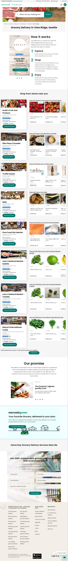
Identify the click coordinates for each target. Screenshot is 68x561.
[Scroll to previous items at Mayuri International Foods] (28, 329)
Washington (22, 24)
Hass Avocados (49, 302)
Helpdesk (37, 522)
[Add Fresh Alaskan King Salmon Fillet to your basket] (42, 232)
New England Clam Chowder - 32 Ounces (35, 150)
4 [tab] (42, 399)
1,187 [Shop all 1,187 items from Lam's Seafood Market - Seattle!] (9, 277)
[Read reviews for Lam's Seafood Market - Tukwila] (7, 302)
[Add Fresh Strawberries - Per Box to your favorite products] (32, 113)
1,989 (46, 317)
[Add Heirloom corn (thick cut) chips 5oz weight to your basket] (42, 202)
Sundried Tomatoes (35, 180)
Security (37, 534)
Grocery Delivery (13, 24)
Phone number (41, 480)
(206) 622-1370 (5, 116)
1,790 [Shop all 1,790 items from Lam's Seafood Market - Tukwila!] (10, 310)
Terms (36, 528)
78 (41, 164)
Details (33, 118)
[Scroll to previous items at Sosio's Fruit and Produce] (28, 113)
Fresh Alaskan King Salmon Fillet (34, 239)
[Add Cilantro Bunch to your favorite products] (48, 330)
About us (50, 529)
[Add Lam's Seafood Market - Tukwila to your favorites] (23, 291)
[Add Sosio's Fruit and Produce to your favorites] (23, 107)
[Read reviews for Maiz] (6, 208)
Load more (34, 353)
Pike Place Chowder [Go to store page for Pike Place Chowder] (11, 143)
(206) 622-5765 (5, 235)
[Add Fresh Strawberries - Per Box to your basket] (42, 110)
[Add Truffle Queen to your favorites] (23, 170)
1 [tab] (35, 399)
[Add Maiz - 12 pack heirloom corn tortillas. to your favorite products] (63, 205)
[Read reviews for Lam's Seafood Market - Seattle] (7, 269)
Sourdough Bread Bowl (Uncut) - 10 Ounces (51, 150)
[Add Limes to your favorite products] (47, 266)
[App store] (37, 555)
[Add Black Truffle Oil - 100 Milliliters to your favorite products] (47, 177)
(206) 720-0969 (6, 267)
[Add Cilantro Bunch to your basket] (58, 327)
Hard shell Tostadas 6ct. (52, 208)
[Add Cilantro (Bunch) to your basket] (42, 263)
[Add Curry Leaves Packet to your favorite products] (32, 330)
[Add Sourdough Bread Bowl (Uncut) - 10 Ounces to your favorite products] (47, 147)
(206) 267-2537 (5, 146)
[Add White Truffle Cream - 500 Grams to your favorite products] (63, 177)
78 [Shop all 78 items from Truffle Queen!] (9, 185)
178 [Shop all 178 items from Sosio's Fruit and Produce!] (9, 126)
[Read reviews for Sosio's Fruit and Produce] (7, 119)
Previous (34, 390)
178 (45, 100)
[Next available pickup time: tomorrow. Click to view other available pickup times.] (8, 123)
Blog (36, 531)
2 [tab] (19, 78)
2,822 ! (20, 70)
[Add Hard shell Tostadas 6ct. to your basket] (58, 202)
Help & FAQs (54, 1)
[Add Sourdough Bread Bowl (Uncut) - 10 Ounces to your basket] (58, 143)
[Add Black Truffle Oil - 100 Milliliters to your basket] (58, 174)
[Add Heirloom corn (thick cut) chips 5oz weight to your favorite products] (32, 205)
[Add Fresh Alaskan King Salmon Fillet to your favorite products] (32, 236)
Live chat (64, 1)
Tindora (63, 334)
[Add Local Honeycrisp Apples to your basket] (58, 110)
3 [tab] (21, 78)
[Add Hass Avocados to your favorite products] (48, 299)
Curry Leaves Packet (35, 334)
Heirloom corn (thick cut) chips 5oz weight (36, 209)
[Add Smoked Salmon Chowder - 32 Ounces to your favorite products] (62, 147)
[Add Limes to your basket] (58, 263)
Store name (14, 474)
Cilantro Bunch (49, 334)
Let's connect (35, 493)
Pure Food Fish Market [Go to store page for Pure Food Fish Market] (12, 232)
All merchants (51, 510)
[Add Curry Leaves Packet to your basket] (42, 327)
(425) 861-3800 (5, 334)
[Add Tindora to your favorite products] (63, 330)
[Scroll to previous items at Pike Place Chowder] (28, 146)
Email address (14, 480)
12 (38, 192)
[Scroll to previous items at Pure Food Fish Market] (28, 235)
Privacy (37, 525)
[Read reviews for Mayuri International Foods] (6, 337)
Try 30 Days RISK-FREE (17, 427)
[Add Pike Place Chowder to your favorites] (23, 140)
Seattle (29, 24)
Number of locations (42, 485)
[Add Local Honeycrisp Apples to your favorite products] (47, 113)
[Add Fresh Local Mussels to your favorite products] (63, 236)
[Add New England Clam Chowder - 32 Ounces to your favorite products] (32, 147)
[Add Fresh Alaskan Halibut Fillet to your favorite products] (48, 236)
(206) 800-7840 (6, 300)
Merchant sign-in (52, 526)
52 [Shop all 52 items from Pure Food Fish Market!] (9, 244)
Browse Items (38, 516)
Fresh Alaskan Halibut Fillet (52, 239)
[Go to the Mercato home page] (5, 4)
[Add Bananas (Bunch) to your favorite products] (62, 266)
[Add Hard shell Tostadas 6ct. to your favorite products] (48, 205)
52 (44, 222)
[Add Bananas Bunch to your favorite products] (62, 113)
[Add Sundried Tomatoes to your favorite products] (32, 177)
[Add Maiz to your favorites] (23, 198)
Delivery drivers (52, 518)
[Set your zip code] (16, 5)
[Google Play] (37, 557)
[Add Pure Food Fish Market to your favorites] (23, 229)
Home (5, 24)
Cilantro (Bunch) (34, 269)
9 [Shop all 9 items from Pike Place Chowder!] (8, 157)
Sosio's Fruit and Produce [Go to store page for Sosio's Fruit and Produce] (9, 111)
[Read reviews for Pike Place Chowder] (6, 149)
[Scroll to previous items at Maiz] (28, 204)
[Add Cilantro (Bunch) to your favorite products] (32, 266)
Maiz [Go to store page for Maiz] (4, 202)
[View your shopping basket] (65, 4)
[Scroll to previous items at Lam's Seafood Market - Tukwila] (28, 299)
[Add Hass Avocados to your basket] (58, 296)
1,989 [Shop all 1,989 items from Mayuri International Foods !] (9, 344)
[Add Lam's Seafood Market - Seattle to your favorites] (23, 257)
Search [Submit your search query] (48, 14)
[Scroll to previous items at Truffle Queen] (28, 176)
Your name (40, 474)
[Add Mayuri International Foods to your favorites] (23, 324)
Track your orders (40, 519)
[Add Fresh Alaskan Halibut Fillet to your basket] (58, 232)
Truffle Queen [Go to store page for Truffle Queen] (8, 174)
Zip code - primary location (18, 486)
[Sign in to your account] (61, 4)
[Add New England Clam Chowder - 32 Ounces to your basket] (42, 143)
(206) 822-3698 (5, 205)
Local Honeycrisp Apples (52, 117)
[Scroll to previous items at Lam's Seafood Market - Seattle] (28, 266)
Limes (47, 269)
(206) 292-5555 (6, 177)
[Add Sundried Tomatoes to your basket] (42, 174)
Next (58, 390)
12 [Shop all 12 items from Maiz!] (9, 215)
